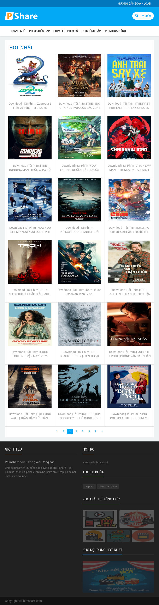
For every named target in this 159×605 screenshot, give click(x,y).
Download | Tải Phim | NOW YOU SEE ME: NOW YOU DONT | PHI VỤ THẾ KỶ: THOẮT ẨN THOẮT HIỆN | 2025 (30, 230)
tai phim (89, 486)
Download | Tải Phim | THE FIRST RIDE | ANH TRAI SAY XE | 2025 (129, 106)
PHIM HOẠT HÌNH (115, 31)
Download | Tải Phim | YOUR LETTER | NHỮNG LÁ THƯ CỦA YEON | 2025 (79, 168)
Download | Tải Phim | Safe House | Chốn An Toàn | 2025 (79, 292)
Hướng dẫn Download (134, 3)
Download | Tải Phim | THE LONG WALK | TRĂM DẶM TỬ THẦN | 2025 (30, 416)
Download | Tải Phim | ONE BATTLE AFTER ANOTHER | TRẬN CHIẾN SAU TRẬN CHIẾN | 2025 (129, 292)
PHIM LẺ (58, 31)
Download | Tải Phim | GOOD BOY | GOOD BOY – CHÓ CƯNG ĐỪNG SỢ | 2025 (79, 416)
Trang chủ (18, 31)
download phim (108, 486)
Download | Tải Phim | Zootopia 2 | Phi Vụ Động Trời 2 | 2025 (30, 106)
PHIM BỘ (72, 31)
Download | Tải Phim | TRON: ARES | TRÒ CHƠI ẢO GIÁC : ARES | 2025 (30, 292)
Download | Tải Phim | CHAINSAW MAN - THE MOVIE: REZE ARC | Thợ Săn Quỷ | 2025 (129, 168)
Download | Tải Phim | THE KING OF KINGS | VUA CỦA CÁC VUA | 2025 (79, 106)
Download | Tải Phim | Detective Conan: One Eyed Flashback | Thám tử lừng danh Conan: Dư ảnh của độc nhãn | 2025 (129, 230)
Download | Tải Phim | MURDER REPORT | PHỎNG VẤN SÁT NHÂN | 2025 (129, 354)
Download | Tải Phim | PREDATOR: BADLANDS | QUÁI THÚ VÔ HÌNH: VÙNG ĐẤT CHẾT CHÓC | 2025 (79, 230)
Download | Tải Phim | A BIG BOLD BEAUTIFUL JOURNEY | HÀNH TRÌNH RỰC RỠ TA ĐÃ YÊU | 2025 (129, 416)
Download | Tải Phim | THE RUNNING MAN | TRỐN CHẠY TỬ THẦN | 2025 (30, 168)
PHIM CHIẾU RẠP (39, 31)
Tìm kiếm (143, 16)
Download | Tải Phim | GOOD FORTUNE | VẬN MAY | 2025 (30, 354)
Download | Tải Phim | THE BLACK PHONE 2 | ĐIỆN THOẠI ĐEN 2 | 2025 (79, 354)
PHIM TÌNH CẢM (91, 31)
